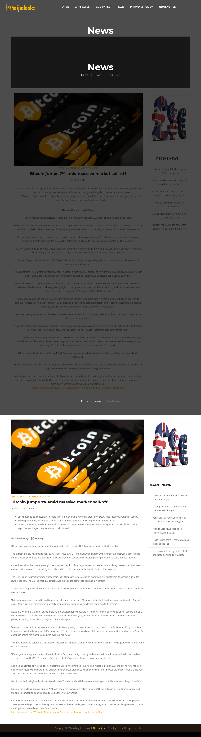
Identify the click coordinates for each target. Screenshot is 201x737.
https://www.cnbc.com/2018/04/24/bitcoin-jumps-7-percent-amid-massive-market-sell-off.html (78, 388)
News (120, 7)
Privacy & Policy (141, 7)
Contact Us (167, 7)
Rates (65, 7)
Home (84, 75)
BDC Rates (103, 7)
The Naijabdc (100, 728)
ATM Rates (82, 7)
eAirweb (142, 728)
